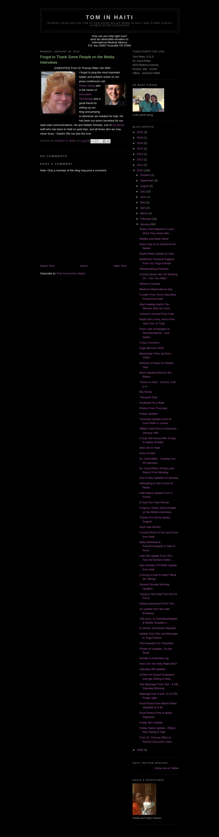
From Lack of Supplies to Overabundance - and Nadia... (154, 333)
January (145, 224)
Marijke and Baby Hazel (153, 238)
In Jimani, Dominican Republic (157, 628)
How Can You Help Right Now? (158, 663)
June (143, 196)
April (143, 207)
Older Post (119, 265)
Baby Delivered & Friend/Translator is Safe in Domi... (157, 546)
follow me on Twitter (167, 768)
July (143, 191)
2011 (140, 165)
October (145, 175)
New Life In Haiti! (149, 447)
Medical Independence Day (156, 289)
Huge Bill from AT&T (151, 348)
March (144, 213)
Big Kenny (145, 391)
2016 (140, 143)
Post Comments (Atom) (71, 273)
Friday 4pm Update (151, 722)
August (144, 186)
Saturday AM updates (152, 669)
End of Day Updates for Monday (158, 477)
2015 (140, 148)
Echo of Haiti (147, 453)
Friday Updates (148, 413)
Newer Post (47, 265)
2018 (140, 137)
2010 (140, 170)
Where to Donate (149, 283)
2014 (140, 154)
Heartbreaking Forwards (154, 268)
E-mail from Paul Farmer (154, 502)
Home (84, 265)
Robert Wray (86, 85)
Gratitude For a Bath (151, 402)
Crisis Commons (149, 342)
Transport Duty (148, 397)
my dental (118, 125)
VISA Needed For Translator (156, 643)
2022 (140, 132)
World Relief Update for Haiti (156, 253)
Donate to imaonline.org (153, 658)
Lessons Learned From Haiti (156, 313)
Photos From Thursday (153, 408)
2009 (140, 749)
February (146, 218)
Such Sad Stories (149, 527)
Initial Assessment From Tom (156, 603)
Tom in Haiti (110, 17)
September (147, 180)
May (143, 202)
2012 (140, 159)
